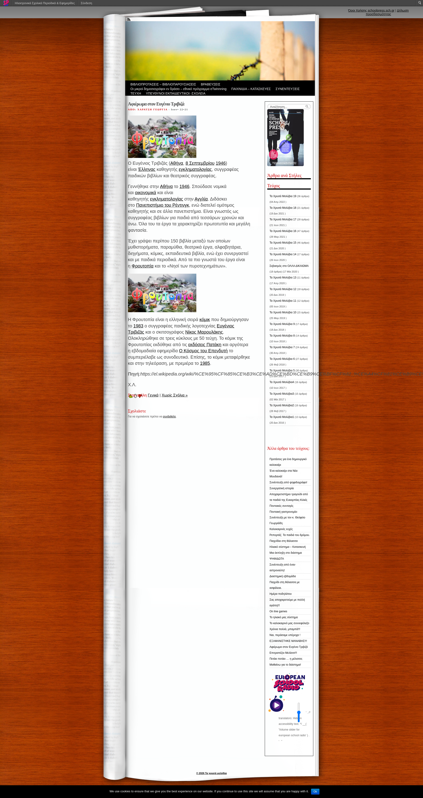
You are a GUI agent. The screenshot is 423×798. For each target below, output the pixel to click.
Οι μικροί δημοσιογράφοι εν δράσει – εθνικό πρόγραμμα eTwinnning (178, 89)
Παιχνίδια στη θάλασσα (284, 541)
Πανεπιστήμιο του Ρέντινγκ (162, 205)
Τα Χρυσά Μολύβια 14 (283, 254)
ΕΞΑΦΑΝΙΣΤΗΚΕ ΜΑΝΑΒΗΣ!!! (288, 641)
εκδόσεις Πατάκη (204, 344)
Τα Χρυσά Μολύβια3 (282, 393)
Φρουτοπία (142, 265)
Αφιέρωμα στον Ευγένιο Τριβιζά (289, 647)
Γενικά (153, 395)
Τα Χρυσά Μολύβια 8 (282, 335)
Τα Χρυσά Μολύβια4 (282, 382)
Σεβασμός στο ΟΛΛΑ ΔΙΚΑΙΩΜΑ (289, 266)
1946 (221, 163)
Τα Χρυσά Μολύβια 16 (283, 231)
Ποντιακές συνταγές (281, 505)
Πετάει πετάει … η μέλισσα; (286, 658)
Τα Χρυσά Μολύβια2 (282, 405)
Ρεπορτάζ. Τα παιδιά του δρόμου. (290, 535)
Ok (315, 791)
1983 (138, 325)
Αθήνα (176, 163)
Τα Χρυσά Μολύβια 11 (283, 300)
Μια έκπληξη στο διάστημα (286, 552)
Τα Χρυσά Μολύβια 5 (282, 370)
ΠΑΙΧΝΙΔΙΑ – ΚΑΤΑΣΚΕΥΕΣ (251, 89)
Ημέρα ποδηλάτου (281, 593)
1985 (205, 363)
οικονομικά (145, 192)
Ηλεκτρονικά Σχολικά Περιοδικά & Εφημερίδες (45, 3)
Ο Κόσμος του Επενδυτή (203, 350)
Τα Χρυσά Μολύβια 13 (283, 277)
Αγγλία (201, 198)
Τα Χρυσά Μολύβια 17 (283, 219)
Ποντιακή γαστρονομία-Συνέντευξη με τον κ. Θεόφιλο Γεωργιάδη (287, 517)
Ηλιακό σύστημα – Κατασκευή (288, 546)
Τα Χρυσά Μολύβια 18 (283, 207)
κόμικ (205, 319)
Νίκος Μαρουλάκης (204, 332)
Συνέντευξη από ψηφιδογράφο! (288, 482)
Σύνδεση (86, 3)
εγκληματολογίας (195, 169)
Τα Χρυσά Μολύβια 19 (283, 196)
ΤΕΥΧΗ (135, 93)
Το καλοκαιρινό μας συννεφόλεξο (289, 623)
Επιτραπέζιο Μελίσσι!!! (283, 652)
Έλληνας (146, 169)
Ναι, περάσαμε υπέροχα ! (285, 635)
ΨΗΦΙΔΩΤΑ (277, 558)
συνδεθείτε (169, 416)
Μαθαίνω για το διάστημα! (285, 664)
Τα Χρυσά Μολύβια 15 (283, 242)
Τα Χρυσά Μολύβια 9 (282, 324)
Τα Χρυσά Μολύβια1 (282, 417)
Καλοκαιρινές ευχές (281, 529)
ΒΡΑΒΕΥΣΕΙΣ (211, 84)
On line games (278, 611)
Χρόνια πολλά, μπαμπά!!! (285, 629)
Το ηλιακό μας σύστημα (284, 617)
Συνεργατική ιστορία (282, 488)
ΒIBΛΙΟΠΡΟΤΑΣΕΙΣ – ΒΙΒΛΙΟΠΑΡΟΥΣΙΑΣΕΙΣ (163, 84)
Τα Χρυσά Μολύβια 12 (283, 289)
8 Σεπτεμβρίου (200, 163)
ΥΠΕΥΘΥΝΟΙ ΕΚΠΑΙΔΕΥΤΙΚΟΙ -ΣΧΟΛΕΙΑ (175, 93)
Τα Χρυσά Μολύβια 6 (282, 358)
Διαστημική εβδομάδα (283, 576)
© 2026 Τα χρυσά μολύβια (211, 773)
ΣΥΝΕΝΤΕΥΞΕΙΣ (288, 89)
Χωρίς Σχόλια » (175, 395)
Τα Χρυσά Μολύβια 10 (283, 312)
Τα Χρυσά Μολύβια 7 (282, 347)
